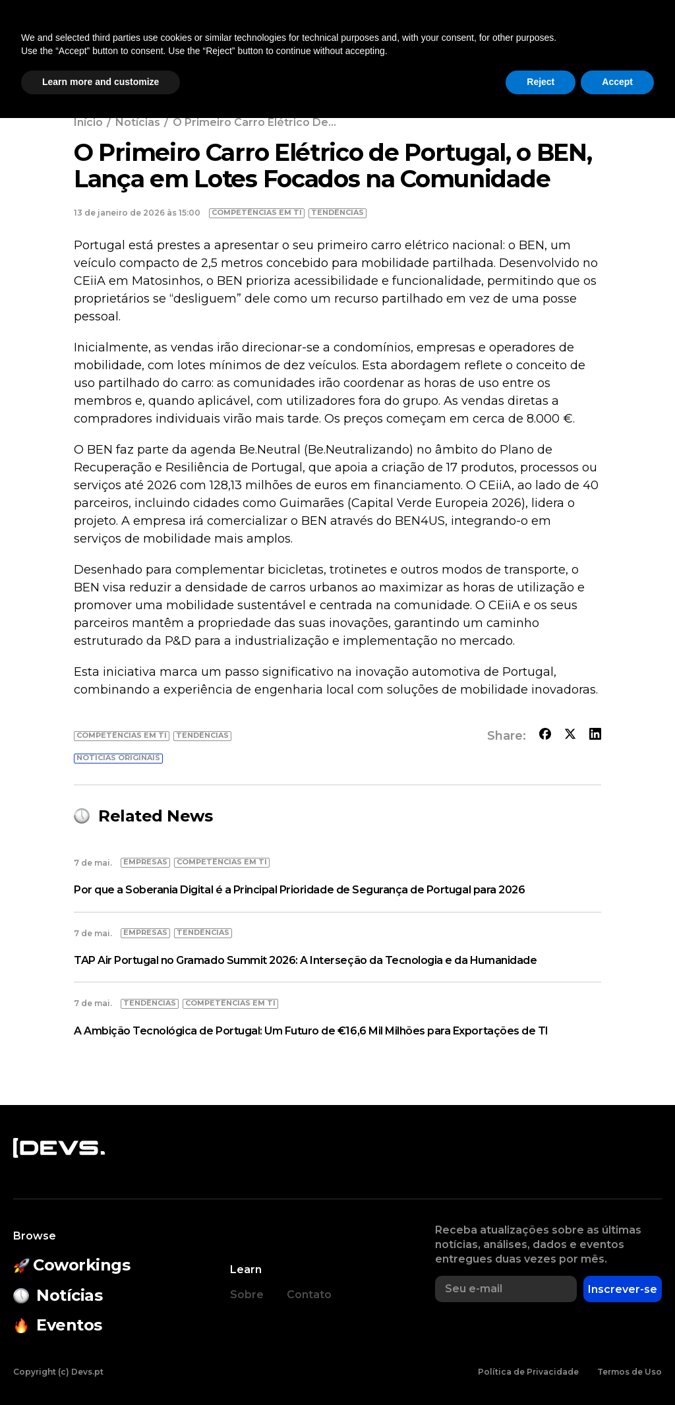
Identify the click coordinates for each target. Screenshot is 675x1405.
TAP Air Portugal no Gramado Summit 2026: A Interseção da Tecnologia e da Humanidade (305, 960)
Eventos (244, 47)
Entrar (634, 47)
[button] (572, 46)
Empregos (505, 47)
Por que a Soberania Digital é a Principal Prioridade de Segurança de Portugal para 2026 (299, 889)
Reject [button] (540, 1368)
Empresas (431, 47)
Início (88, 122)
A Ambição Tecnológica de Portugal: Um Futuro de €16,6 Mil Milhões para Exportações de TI (311, 1031)
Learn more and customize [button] (100, 1368)
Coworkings (170, 47)
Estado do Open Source (338, 46)
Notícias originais (118, 757)
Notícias (96, 47)
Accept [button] (617, 1368)
